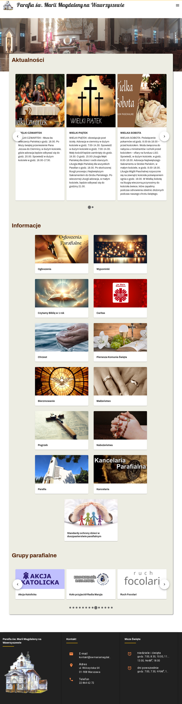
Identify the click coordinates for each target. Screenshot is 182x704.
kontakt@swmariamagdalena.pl (97, 657)
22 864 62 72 (86, 682)
